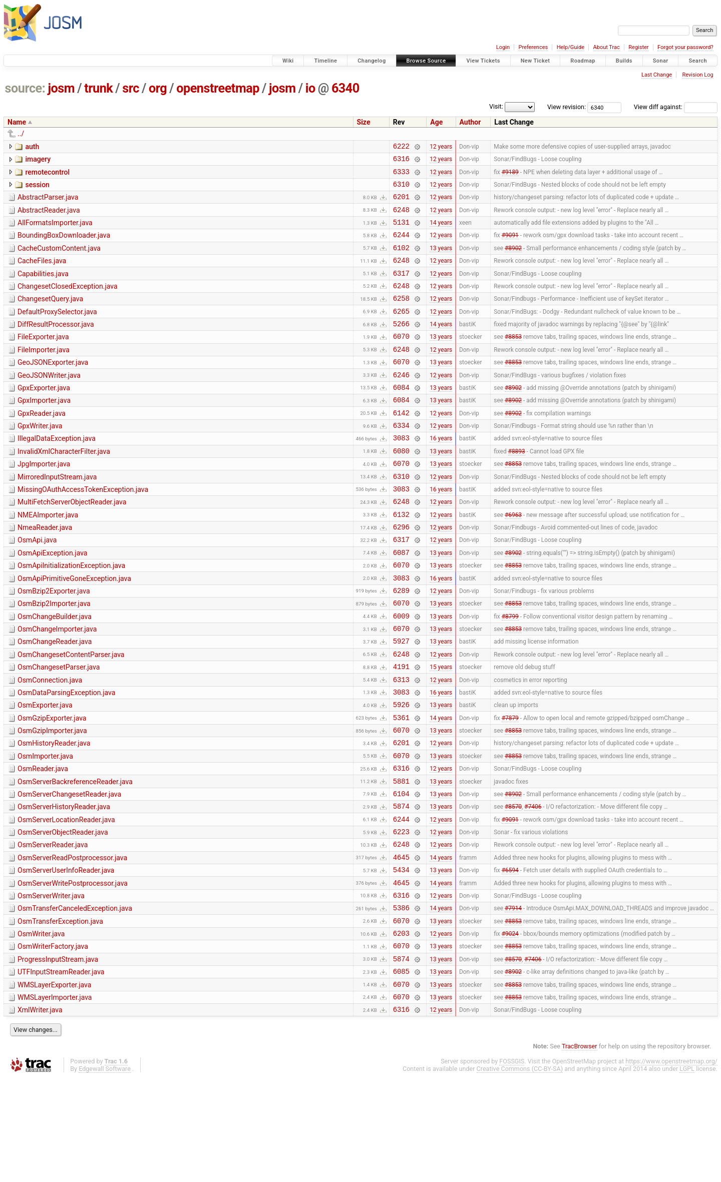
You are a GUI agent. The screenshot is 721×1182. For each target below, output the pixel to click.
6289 (401, 644)
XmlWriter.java (40, 1112)
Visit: (496, 106)
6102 (401, 261)
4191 (401, 729)
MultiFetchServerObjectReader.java (72, 544)
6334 (401, 459)
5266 (401, 346)
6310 (401, 190)
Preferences (533, 47)
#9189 (510, 175)
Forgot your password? (685, 47)
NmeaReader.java (45, 572)
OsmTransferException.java (60, 1013)
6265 (401, 332)
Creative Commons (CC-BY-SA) (520, 1172)
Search (697, 61)
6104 (401, 871)
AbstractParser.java (48, 203)
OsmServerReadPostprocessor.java (72, 942)
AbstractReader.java (49, 218)
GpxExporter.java (44, 416)
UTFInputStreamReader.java (61, 1069)
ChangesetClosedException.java (68, 303)
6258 (401, 317)
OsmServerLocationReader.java (66, 899)
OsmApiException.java (52, 601)
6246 (401, 403)
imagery (38, 161)
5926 (401, 772)
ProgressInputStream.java (58, 1055)
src (130, 88)
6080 (401, 488)
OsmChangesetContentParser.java (71, 715)
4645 (401, 942)
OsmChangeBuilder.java (55, 672)
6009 (401, 673)
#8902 (513, 260)
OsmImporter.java (45, 828)
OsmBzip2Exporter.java (54, 644)
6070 (401, 360)
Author (470, 122)
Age (436, 122)
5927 (401, 701)
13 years (441, 260)
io (310, 88)
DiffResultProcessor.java (56, 345)
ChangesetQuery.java (50, 317)
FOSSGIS (511, 1164)
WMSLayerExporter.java (54, 1084)
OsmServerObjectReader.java (63, 913)
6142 (401, 445)
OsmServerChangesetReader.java (69, 871)
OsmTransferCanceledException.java (75, 998)
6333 (401, 176)
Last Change (656, 75)
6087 (401, 602)
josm (61, 88)
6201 (401, 204)
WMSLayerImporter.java (55, 1098)
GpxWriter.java (40, 459)
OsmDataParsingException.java (66, 757)
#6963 (513, 558)
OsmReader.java (43, 842)
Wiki (288, 61)
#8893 (516, 487)
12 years (441, 147)
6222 (401, 147)
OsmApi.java (37, 586)
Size (364, 122)
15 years (441, 729)
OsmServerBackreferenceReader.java (75, 857)
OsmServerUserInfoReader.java (66, 956)
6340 (345, 88)
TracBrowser (579, 1149)
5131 (401, 232)
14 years (441, 232)
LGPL (686, 1172)
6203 (401, 1027)
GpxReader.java (42, 445)
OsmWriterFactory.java (53, 1041)
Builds (624, 61)
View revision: (566, 107)
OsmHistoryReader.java (54, 814)
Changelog (371, 61)
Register (638, 47)
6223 (401, 914)
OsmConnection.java (50, 743)
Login (503, 47)
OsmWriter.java (41, 1027)
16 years (441, 473)
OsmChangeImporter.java (57, 686)
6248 (401, 218)
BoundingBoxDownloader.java (64, 246)
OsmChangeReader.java (55, 700)
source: (25, 88)
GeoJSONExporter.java (53, 388)
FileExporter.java (43, 359)
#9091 (510, 246)
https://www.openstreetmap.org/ (671, 1164)
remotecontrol (47, 175)
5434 (401, 956)
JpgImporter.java (44, 501)
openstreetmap (217, 88)
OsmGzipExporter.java (52, 786)
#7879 (510, 786)
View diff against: (675, 107)
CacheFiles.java (42, 274)
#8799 (510, 672)
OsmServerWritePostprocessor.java (73, 970)
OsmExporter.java (45, 771)
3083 (401, 473)
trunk (98, 88)
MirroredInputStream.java (57, 516)
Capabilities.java (43, 289)
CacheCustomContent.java (59, 260)
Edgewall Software (105, 1172)
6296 (401, 573)
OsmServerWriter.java (51, 984)
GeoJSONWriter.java (49, 402)
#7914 (513, 999)
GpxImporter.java (44, 430)
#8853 (513, 360)
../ (21, 134)
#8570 (513, 885)
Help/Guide (570, 47)
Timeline (325, 61)
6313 (401, 744)
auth (32, 147)
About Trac (606, 47)
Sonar (660, 61)
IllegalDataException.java (57, 473)
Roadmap (582, 61)
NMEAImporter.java (48, 558)
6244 (401, 246)
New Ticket (535, 61)
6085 (401, 1070)
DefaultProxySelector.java (57, 331)
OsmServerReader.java (53, 927)
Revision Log (697, 75)
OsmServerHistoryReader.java (64, 885)
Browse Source (426, 61)
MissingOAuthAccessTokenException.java (83, 530)
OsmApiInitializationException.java (71, 615)
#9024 (510, 1027)
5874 (401, 885)
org (158, 88)
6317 (401, 289)
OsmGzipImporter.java (52, 800)
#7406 (532, 885)
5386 (401, 999)
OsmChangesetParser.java (59, 729)
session (37, 189)
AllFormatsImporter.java (55, 232)
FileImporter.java (44, 374)
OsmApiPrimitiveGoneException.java (74, 630)
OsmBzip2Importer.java (54, 658)
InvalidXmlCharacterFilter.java (64, 487)
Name (17, 122)
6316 (401, 161)
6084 (401, 417)
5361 (401, 786)
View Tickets (483, 61)
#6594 (510, 956)
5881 (401, 857)
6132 (401, 559)
